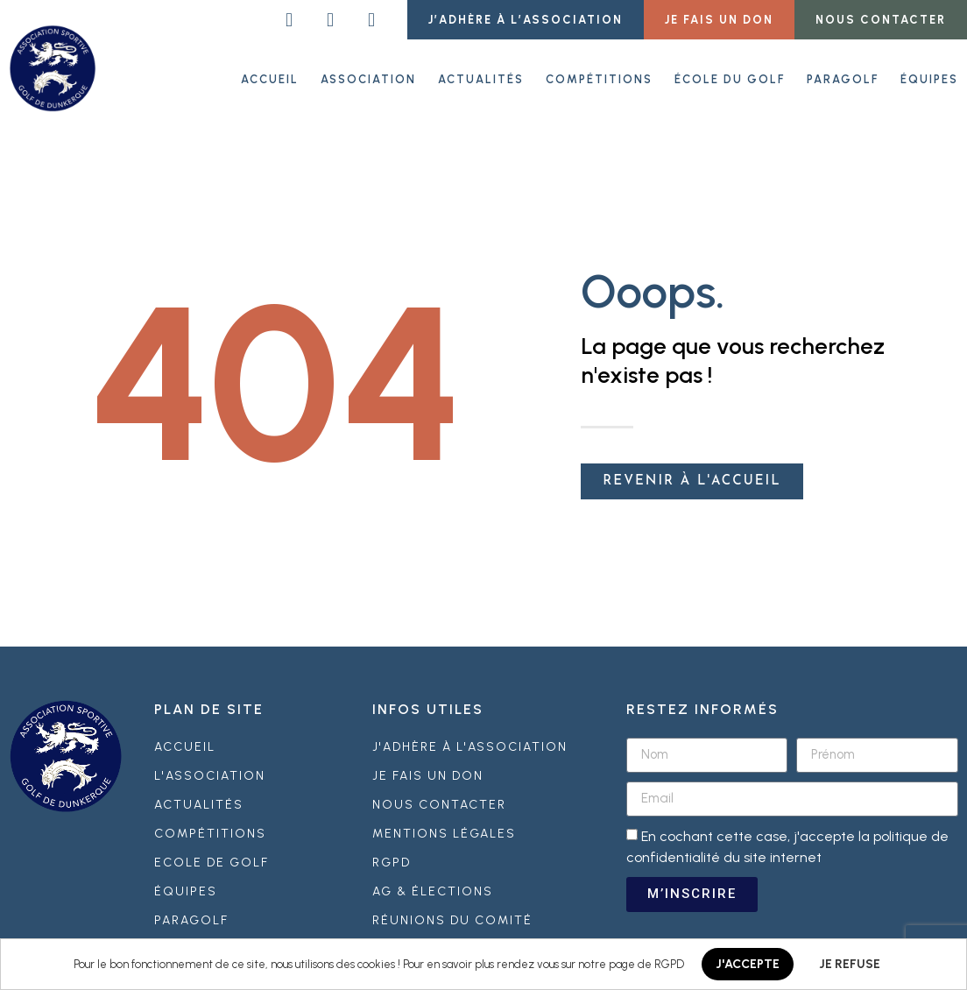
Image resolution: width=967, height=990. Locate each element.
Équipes (929, 78)
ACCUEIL (270, 78)
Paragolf (843, 78)
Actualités (481, 78)
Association (368, 78)
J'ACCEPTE (748, 964)
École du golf (729, 78)
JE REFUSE (849, 964)
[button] (525, 19)
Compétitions (599, 78)
